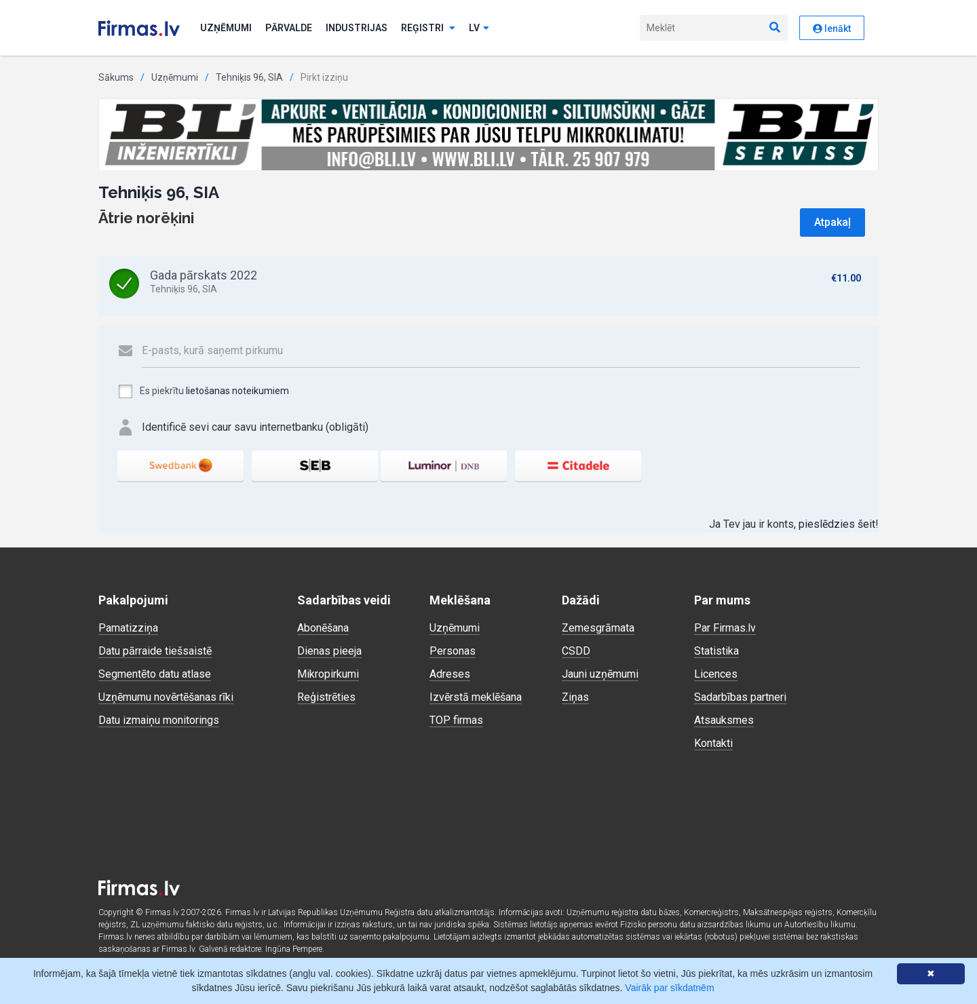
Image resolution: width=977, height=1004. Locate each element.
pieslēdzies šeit (837, 524)
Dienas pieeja (329, 650)
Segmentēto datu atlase (154, 674)
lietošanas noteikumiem (237, 390)
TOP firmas (456, 720)
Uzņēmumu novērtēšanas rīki (165, 697)
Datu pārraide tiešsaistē (155, 650)
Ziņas (575, 697)
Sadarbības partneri (740, 697)
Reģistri (428, 27)
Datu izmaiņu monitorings (158, 720)
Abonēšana (323, 627)
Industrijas (356, 27)
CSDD (576, 650)
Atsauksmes (724, 720)
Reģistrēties (326, 697)
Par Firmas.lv (725, 627)
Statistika (716, 650)
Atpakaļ (832, 222)
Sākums (116, 77)
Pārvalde (288, 27)
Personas (452, 650)
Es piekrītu (203, 391)
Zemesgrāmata (598, 627)
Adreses (449, 674)
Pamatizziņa (128, 627)
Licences (715, 674)
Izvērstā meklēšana (475, 697)
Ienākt (832, 28)
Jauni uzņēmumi (600, 674)
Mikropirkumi (328, 674)
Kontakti (713, 743)
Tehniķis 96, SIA (249, 77)
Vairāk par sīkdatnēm (669, 987)
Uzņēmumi (226, 27)
